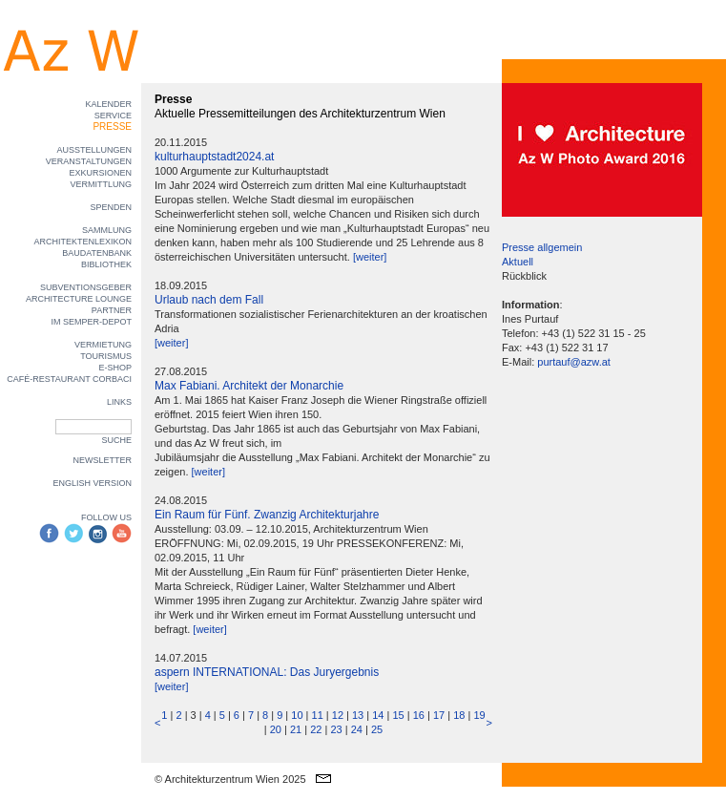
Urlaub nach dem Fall (209, 299)
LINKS (119, 402)
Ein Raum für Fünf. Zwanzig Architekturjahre (267, 514)
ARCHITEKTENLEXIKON (82, 241)
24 (357, 729)
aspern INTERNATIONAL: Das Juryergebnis (267, 672)
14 (378, 715)
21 (295, 729)
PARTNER (112, 310)
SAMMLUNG (107, 230)
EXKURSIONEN (100, 173)
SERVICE (113, 115)
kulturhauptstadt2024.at (214, 156)
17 (439, 715)
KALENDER (108, 104)
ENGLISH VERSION (92, 483)
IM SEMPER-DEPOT (91, 322)
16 (419, 715)
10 (296, 715)
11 (317, 715)
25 (377, 729)
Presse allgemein (542, 247)
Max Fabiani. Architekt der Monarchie (249, 385)
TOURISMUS (106, 356)
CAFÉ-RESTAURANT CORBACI (69, 379)
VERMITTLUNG (101, 184)
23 (336, 729)
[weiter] (369, 257)
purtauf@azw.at (574, 362)
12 (337, 715)
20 (275, 729)
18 (459, 715)
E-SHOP (115, 367)
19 (479, 715)
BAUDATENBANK (97, 253)
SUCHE (116, 440)
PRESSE (112, 126)
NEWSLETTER (102, 460)
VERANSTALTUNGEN (89, 161)
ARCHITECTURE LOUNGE (79, 299)
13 (357, 715)
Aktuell (517, 261)
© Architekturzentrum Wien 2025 (230, 779)
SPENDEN (111, 207)
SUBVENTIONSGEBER (86, 287)
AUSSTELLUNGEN (94, 150)
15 (398, 715)
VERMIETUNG (103, 344)
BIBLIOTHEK (106, 264)
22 (316, 729)
